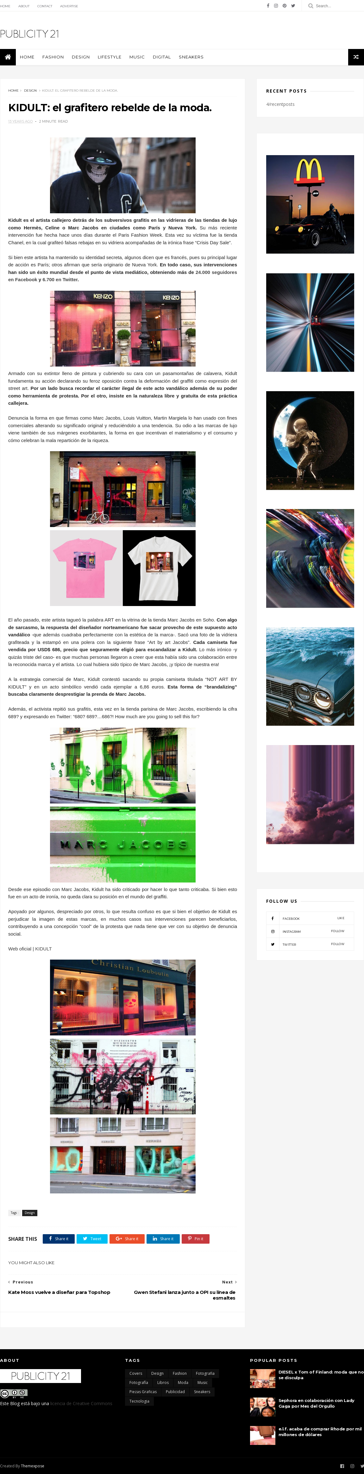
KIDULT (44, 948)
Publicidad (175, 1391)
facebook (305, 918)
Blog (15, 1403)
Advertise (69, 6)
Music (137, 56)
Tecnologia (139, 1401)
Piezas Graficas (143, 1391)
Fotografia (205, 1373)
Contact (44, 6)
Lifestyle (110, 56)
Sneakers (191, 56)
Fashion (53, 56)
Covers (135, 1373)
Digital (162, 56)
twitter (305, 944)
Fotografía (138, 1382)
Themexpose (32, 1466)
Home (5, 6)
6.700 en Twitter (60, 279)
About (23, 6)
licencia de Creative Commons (81, 1403)
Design (81, 56)
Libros (163, 1382)
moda (183, 1382)
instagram (305, 931)
